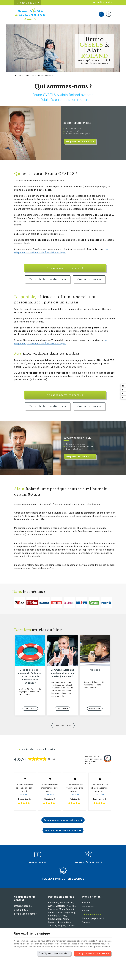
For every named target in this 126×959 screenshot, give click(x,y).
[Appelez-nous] (101, 14)
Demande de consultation (47, 279)
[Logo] (34, 14)
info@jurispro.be (102, 2)
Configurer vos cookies (54, 953)
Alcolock (95, 671)
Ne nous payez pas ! (93, 919)
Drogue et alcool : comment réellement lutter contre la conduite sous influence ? (30, 677)
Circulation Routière (24, 76)
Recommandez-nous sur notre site (62, 821)
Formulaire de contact (25, 915)
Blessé (86, 911)
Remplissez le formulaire (80, 141)
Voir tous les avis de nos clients (61, 832)
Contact (86, 923)
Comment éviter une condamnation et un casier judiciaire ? (62, 674)
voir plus (24, 796)
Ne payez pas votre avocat (65, 268)
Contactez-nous (89, 279)
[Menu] (108, 14)
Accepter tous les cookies (92, 953)
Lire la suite (30, 710)
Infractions (88, 908)
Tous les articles (63, 727)
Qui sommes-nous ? (92, 915)
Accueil (86, 904)
